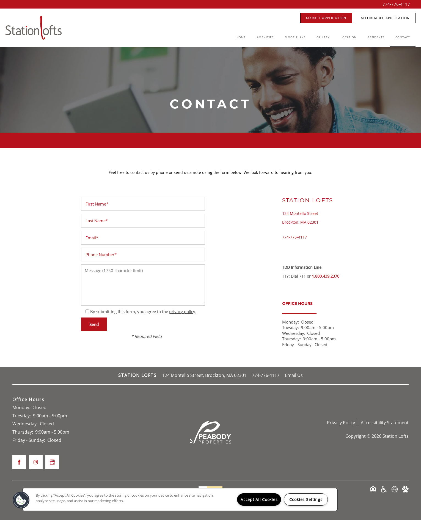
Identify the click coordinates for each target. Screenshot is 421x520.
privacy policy (182, 311)
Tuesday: (290, 327)
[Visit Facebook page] (19, 462)
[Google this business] (52, 462)
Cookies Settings (306, 499)
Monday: (290, 322)
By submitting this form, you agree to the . (143, 311)
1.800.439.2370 (325, 276)
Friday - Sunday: (297, 344)
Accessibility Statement (385, 423)
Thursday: (291, 338)
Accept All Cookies (259, 499)
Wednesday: (293, 333)
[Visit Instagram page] (36, 462)
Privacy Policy (341, 423)
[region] (180, 499)
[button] (326, 18)
